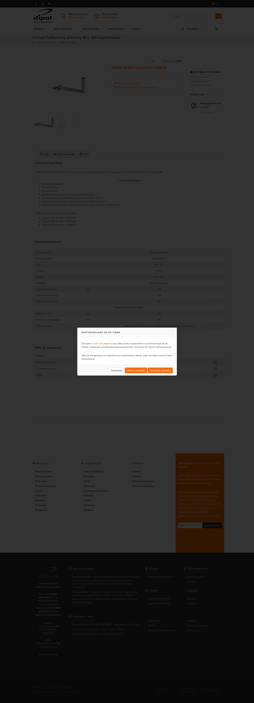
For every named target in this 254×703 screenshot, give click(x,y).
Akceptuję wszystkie (160, 370)
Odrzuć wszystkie (136, 370)
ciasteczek (97, 343)
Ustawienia (116, 370)
